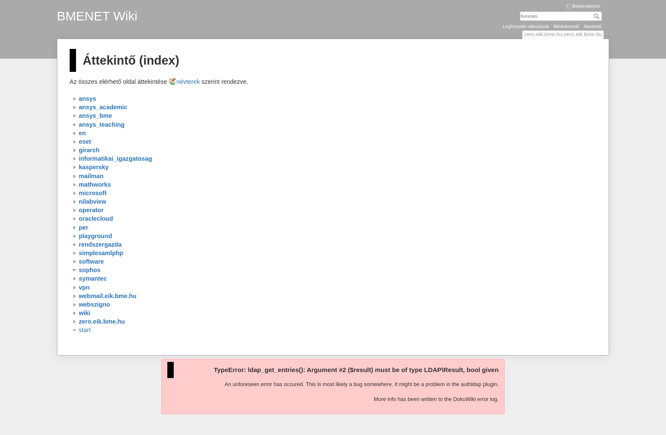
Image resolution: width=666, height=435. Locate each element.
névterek (188, 81)
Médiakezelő (566, 26)
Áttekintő (592, 26)
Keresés (597, 16)
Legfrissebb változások (526, 26)
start (84, 330)
